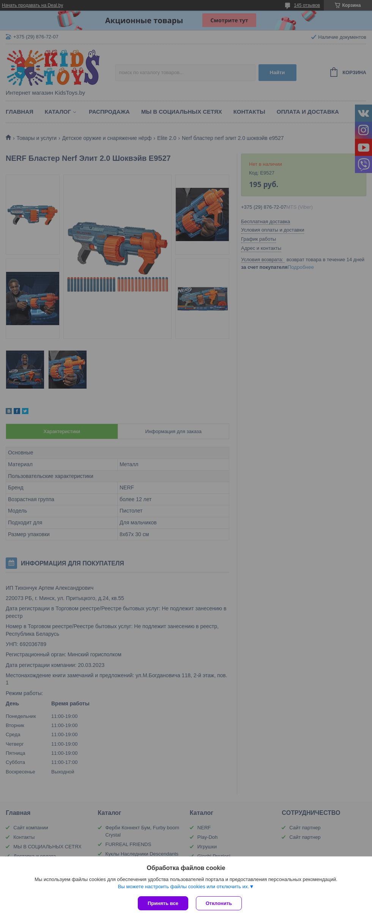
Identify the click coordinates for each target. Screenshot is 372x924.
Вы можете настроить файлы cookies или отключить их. (183, 886)
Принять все (163, 903)
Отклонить (219, 903)
